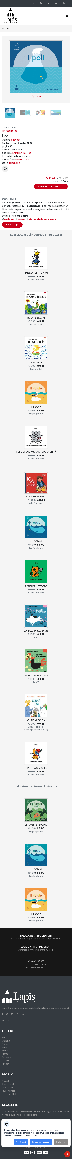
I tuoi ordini (7, 1087)
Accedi (5, 1081)
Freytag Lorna (9, 130)
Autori (5, 1037)
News (5, 1044)
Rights (5, 1054)
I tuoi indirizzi (8, 1090)
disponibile (14, 162)
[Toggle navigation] (67, 16)
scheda (12, 224)
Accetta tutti (21, 1142)
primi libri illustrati (21, 152)
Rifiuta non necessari (41, 1142)
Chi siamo (7, 1057)
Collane (6, 1040)
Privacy (5, 1020)
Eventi (5, 1047)
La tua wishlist (9, 1094)
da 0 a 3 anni (22, 159)
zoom (36, 69)
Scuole (5, 1050)
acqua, (21, 219)
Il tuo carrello (8, 1084)
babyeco (16, 139)
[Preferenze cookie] (67, 1154)
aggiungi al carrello (50, 186)
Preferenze (61, 1142)
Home (5, 28)
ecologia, (8, 219)
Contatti (6, 1060)
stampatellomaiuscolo (41, 219)
